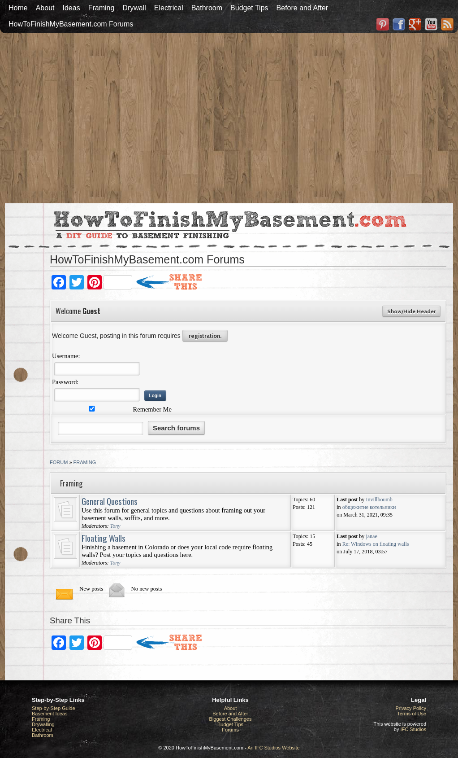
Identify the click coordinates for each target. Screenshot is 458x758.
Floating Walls (103, 537)
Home (18, 8)
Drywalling (43, 724)
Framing (101, 8)
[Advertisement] (150, 117)
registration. (205, 335)
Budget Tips (249, 8)
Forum (59, 462)
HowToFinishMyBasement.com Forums (71, 24)
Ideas (71, 8)
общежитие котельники (369, 507)
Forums (230, 729)
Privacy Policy (411, 708)
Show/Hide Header (411, 311)
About (45, 8)
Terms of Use (411, 713)
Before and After (302, 8)
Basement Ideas (50, 713)
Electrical (168, 8)
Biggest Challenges (230, 719)
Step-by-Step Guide (53, 708)
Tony (115, 526)
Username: (66, 355)
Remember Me (113, 409)
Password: (65, 382)
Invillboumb (379, 499)
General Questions (110, 501)
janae (371, 536)
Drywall (134, 8)
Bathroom (206, 8)
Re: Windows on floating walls (375, 544)
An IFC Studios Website (273, 747)
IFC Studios (413, 729)
